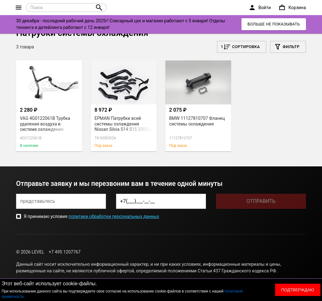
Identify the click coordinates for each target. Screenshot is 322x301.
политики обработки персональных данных (114, 216)
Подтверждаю (297, 289)
